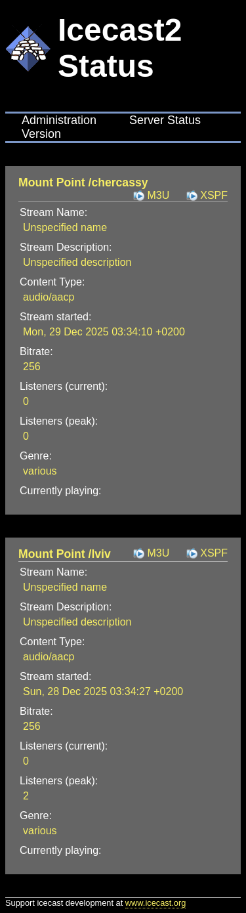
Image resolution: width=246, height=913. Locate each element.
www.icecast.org (155, 903)
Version (41, 133)
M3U (158, 195)
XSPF (214, 195)
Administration (59, 120)
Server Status (165, 120)
